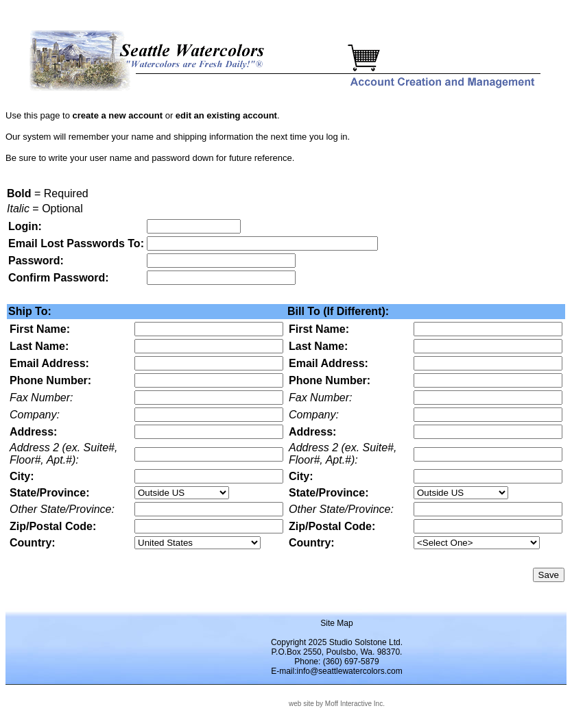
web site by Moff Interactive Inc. (337, 703)
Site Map (336, 623)
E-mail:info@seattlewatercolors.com (337, 671)
